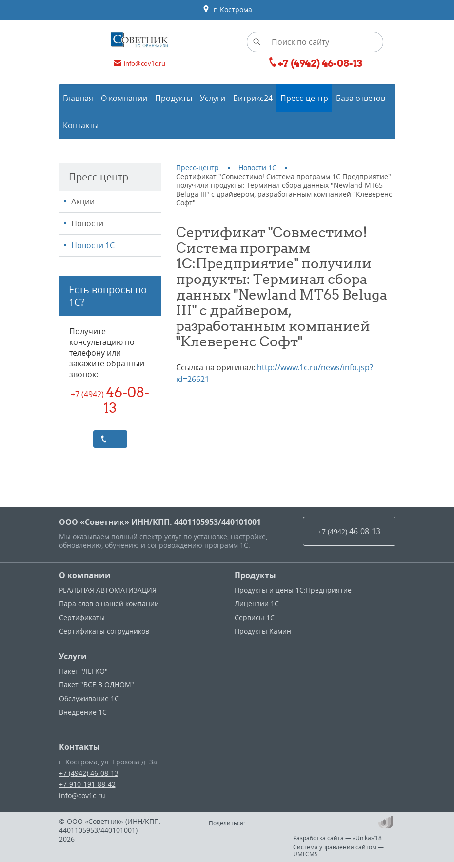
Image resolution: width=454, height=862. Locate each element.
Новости (87, 223)
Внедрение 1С (83, 712)
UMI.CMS (305, 854)
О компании (85, 575)
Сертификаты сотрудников (104, 631)
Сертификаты (82, 617)
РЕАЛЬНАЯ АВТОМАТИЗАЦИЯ (108, 590)
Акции (83, 201)
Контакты (79, 747)
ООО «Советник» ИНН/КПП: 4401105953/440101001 (160, 522)
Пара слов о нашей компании (109, 603)
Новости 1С (93, 245)
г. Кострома (227, 10)
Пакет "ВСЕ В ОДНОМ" (96, 684)
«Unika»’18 (367, 838)
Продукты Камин (263, 631)
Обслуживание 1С (89, 698)
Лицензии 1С (257, 603)
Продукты (255, 575)
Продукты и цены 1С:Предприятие (293, 590)
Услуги (73, 656)
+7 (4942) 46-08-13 (88, 773)
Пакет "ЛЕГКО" (83, 671)
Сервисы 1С (255, 617)
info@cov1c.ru (82, 795)
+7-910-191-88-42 (87, 784)
